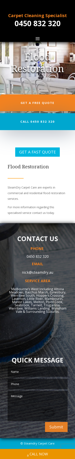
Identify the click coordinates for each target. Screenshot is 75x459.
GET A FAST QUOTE (37, 152)
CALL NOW (37, 454)
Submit (56, 427)
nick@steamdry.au (37, 272)
